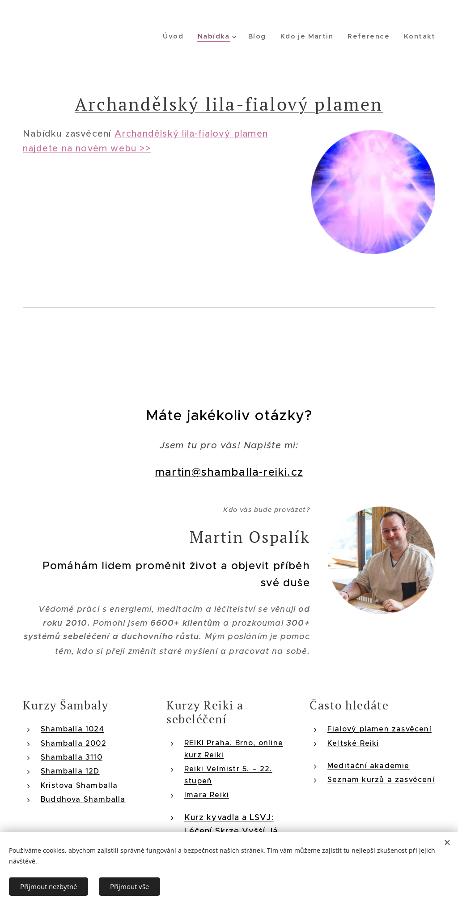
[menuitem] (182, 36)
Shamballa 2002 (73, 742)
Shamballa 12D (70, 770)
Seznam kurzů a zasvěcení (381, 779)
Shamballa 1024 (72, 728)
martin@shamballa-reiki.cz (229, 472)
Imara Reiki (206, 794)
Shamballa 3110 (71, 756)
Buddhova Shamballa (83, 799)
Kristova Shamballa (79, 784)
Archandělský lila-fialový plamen (229, 104)
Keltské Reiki (353, 742)
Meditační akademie (368, 765)
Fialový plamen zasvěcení (379, 728)
